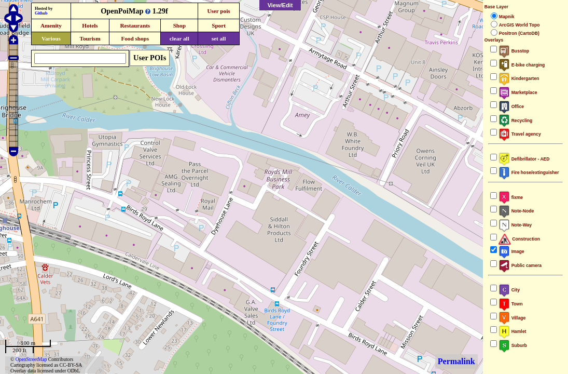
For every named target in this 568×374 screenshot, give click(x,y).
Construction (519, 239)
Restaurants (135, 25)
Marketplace (517, 92)
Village (512, 317)
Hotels (90, 25)
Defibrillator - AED (524, 159)
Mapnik (507, 16)
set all (219, 38)
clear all (179, 38)
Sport (219, 25)
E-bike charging (521, 65)
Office (511, 106)
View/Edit (280, 5)
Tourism (89, 38)
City (509, 289)
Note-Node (516, 210)
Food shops (135, 38)
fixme (510, 197)
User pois (218, 11)
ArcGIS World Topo (519, 25)
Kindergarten (518, 78)
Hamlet (512, 331)
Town (510, 303)
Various (51, 38)
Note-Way (515, 225)
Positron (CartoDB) (519, 33)
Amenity (51, 25)
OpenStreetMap (31, 359)
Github (41, 13)
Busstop (513, 51)
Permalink (456, 361)
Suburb (512, 345)
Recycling (515, 120)
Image (511, 251)
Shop (179, 25)
